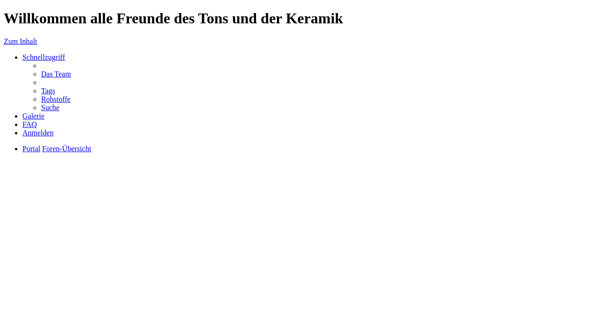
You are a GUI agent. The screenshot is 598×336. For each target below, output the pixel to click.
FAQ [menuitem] (29, 124)
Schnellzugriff (43, 57)
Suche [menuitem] (50, 108)
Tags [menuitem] (48, 91)
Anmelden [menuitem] (38, 133)
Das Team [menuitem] (56, 74)
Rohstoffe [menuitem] (56, 99)
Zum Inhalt (20, 41)
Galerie (33, 116)
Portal (31, 149)
